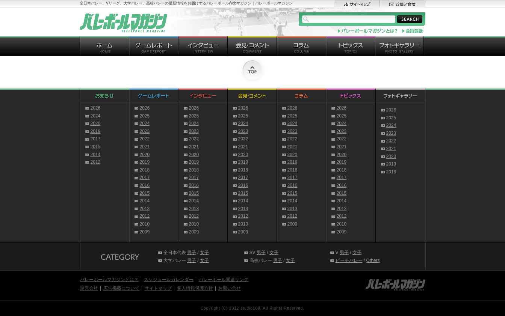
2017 (96, 138)
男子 (191, 252)
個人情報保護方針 (195, 288)
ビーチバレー (349, 260)
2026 (96, 108)
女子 (204, 252)
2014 (96, 154)
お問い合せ (229, 288)
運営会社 (89, 288)
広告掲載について (121, 288)
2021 (145, 146)
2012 (96, 162)
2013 (145, 208)
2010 (145, 224)
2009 (145, 232)
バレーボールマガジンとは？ (109, 279)
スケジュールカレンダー (169, 279)
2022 (145, 138)
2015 (96, 146)
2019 (96, 131)
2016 (145, 185)
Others (373, 260)
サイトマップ (158, 288)
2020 (96, 123)
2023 (145, 131)
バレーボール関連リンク (223, 279)
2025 (145, 116)
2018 (145, 170)
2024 (96, 116)
